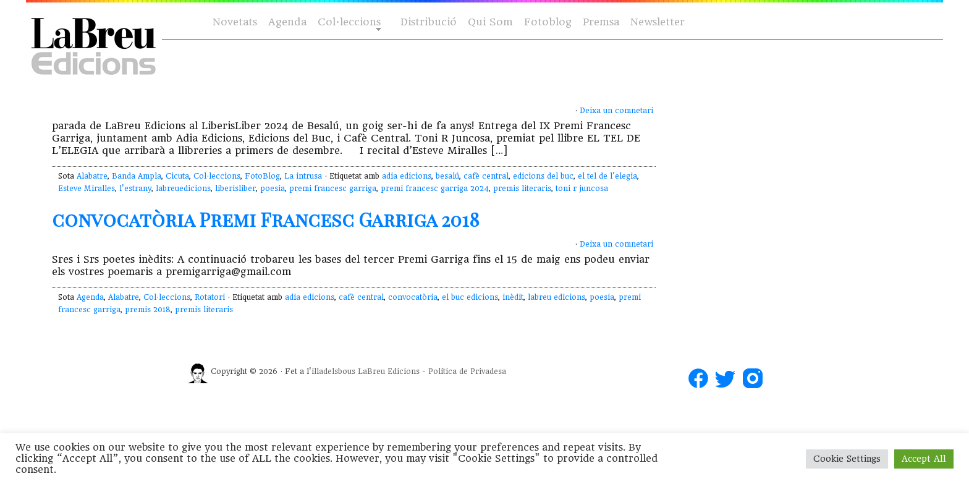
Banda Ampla (136, 176)
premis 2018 (148, 309)
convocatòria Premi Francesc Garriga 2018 (266, 219)
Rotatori (210, 297)
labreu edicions (556, 297)
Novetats (235, 22)
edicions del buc (543, 176)
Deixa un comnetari (616, 110)
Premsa (601, 22)
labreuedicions (183, 188)
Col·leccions (348, 22)
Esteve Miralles (86, 188)
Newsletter (657, 22)
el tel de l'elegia (607, 176)
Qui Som (490, 22)
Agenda (287, 22)
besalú (447, 176)
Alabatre (92, 176)
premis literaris (522, 188)
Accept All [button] (924, 459)
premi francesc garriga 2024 (435, 188)
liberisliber (235, 188)
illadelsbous (333, 371)
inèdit (512, 297)
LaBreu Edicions (389, 371)
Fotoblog (548, 22)
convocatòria (413, 297)
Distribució (428, 22)
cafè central (486, 176)
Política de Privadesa (467, 371)
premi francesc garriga (332, 188)
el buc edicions (470, 297)
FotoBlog (262, 176)
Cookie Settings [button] (847, 459)
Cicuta (177, 176)
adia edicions (406, 176)
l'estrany (135, 188)
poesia (272, 188)
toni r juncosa (582, 188)
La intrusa (303, 176)
